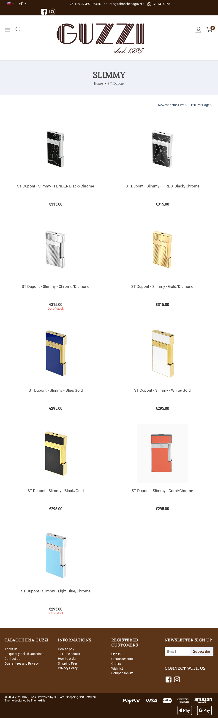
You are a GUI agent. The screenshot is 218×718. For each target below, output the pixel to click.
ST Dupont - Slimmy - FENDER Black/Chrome (55, 186)
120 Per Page (201, 105)
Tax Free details (69, 654)
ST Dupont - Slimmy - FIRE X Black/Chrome (162, 186)
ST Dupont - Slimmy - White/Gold (162, 390)
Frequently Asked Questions (24, 654)
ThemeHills (38, 700)
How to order (67, 658)
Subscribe (201, 651)
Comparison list (122, 673)
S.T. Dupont (116, 83)
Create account (122, 659)
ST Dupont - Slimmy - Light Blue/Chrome (55, 591)
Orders (116, 664)
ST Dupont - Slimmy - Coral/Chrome (162, 490)
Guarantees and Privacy (22, 663)
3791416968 (158, 4)
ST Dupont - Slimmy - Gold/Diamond (162, 286)
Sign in (116, 654)
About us (11, 649)
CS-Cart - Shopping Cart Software (75, 697)
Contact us (12, 658)
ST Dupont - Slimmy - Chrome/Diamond (56, 286)
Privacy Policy (68, 668)
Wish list (117, 668)
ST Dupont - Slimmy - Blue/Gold (56, 390)
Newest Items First (172, 105)
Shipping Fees (68, 663)
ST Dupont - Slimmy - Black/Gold (55, 490)
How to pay (66, 649)
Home (98, 83)
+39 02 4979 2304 (85, 4)
